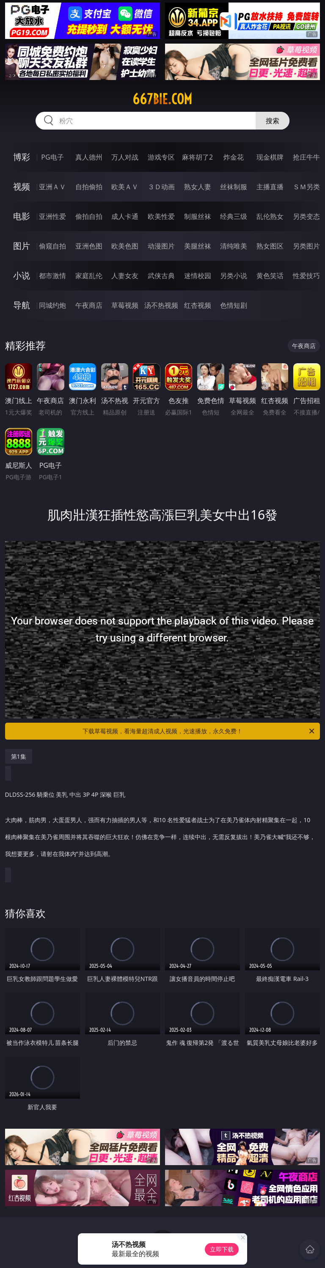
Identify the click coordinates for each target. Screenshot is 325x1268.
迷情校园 (197, 275)
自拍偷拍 (88, 186)
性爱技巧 (306, 275)
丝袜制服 (233, 186)
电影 (21, 216)
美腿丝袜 (197, 246)
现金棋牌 (270, 157)
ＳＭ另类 (306, 186)
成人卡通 (124, 216)
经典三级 (233, 216)
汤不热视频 (161, 305)
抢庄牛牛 (306, 157)
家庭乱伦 (88, 275)
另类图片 (306, 246)
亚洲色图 (88, 246)
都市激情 (52, 275)
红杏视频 (197, 305)
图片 (21, 245)
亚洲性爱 (52, 216)
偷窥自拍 (52, 246)
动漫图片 (161, 246)
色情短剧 (233, 305)
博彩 (21, 157)
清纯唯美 (233, 246)
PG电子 (52, 157)
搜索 (272, 120)
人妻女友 (124, 275)
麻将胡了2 (197, 157)
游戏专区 (161, 157)
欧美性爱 (161, 216)
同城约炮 (52, 305)
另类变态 (306, 216)
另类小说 (233, 275)
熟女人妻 (197, 186)
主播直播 (270, 186)
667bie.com (162, 99)
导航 (21, 305)
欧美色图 (124, 246)
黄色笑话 (270, 275)
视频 (21, 186)
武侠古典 (161, 275)
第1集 (18, 756)
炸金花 (233, 157)
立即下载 (222, 1249)
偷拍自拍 (88, 216)
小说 (21, 275)
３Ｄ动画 (161, 186)
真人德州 (88, 157)
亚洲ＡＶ (52, 186)
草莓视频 (124, 305)
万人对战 (124, 157)
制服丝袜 (197, 216)
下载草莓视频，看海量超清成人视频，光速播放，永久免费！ (199, 731)
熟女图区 (270, 246)
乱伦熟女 (270, 216)
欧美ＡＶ (124, 186)
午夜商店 (88, 305)
